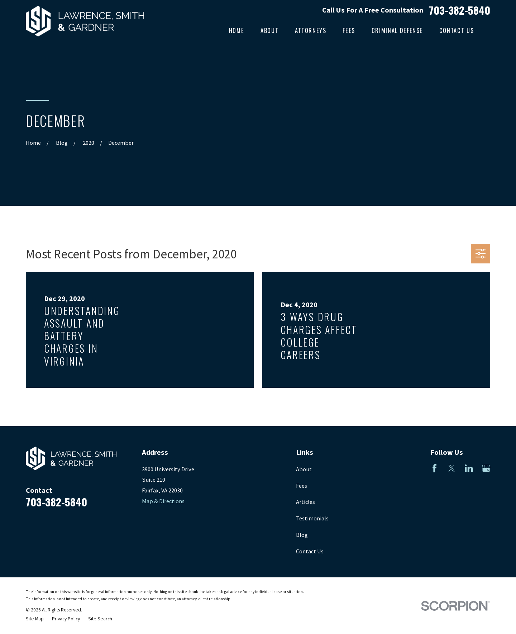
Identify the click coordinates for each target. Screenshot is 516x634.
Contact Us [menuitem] (456, 30)
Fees (301, 485)
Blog (302, 534)
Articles (305, 501)
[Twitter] (452, 468)
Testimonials (312, 518)
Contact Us (310, 551)
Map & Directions (163, 501)
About (304, 469)
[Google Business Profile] (486, 468)
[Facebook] (434, 468)
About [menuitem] (269, 30)
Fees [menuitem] (349, 30)
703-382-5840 (459, 10)
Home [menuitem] (236, 30)
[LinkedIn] (469, 468)
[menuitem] (35, 619)
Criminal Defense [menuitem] (397, 30)
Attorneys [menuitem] (310, 30)
